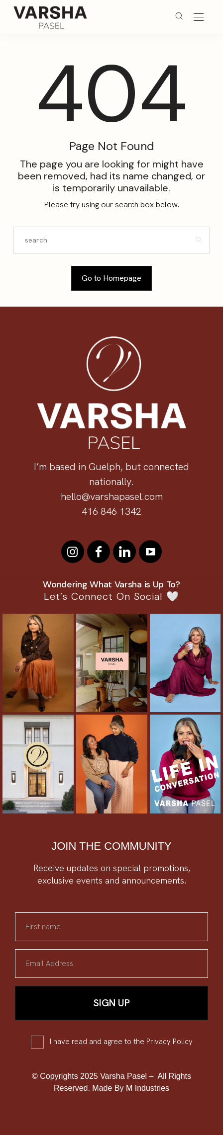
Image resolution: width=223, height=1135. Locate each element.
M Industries (147, 1088)
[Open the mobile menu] (199, 17)
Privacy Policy (169, 1042)
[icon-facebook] (98, 551)
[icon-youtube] (150, 551)
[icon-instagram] (72, 551)
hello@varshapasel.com (112, 496)
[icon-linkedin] (124, 551)
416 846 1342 (111, 511)
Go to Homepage (111, 278)
